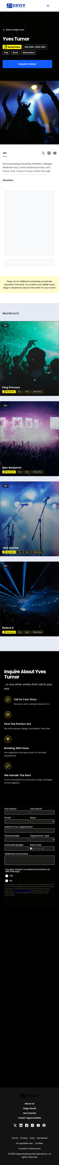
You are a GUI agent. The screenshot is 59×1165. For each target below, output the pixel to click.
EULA (32, 1138)
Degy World (29, 1108)
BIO (5, 153)
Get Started (29, 1113)
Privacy (24, 1138)
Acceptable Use (24, 1143)
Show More (8, 180)
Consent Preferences (29, 1148)
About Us (29, 1103)
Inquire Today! (27, 64)
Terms (14, 1138)
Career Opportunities (29, 1117)
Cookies (39, 1143)
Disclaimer (42, 1138)
